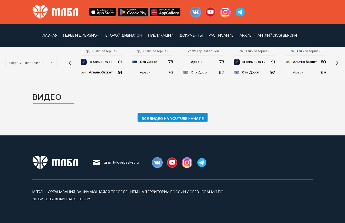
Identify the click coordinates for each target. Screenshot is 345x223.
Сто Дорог (148, 62)
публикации (160, 35)
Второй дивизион (123, 35)
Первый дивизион (81, 35)
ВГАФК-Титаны (100, 62)
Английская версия (277, 35)
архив (246, 35)
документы (191, 35)
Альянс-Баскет (100, 72)
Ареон (145, 72)
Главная (49, 35)
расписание (221, 35)
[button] (69, 63)
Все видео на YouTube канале (173, 118)
